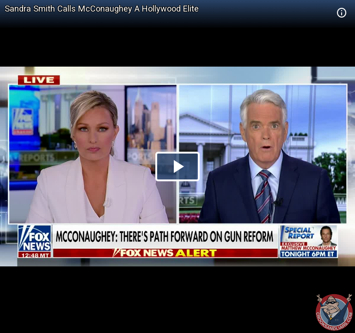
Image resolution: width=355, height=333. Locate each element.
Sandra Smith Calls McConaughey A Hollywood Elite (102, 8)
